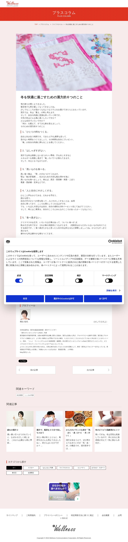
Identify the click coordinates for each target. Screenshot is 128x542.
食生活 (14, 473)
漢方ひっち (27, 352)
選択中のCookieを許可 (64, 298)
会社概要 (105, 515)
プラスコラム (44, 24)
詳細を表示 (112, 290)
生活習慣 (20, 395)
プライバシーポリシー (53, 515)
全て (14, 467)
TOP (36, 24)
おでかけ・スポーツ (98, 467)
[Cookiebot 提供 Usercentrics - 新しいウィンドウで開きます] (110, 242)
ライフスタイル (57, 24)
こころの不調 (29, 395)
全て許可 (103, 298)
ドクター (31, 467)
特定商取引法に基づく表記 (82, 515)
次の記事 (90, 370)
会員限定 (31, 473)
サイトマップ (12, 515)
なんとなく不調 (48, 467)
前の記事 (34, 370)
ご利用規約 (30, 515)
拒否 (25, 298)
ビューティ (81, 467)
